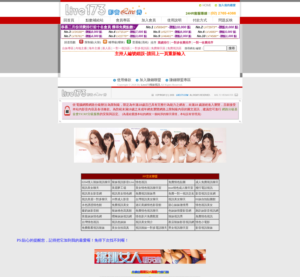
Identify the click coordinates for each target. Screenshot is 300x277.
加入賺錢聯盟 (150, 80)
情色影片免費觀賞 (147, 216)
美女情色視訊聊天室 (148, 188)
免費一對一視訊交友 (181, 193)
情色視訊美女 (204, 205)
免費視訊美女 (120, 205)
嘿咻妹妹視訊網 (122, 216)
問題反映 (225, 20)
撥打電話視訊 (204, 188)
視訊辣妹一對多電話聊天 (151, 227)
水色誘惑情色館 (92, 205)
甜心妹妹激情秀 (178, 205)
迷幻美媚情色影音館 (148, 205)
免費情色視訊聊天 (147, 210)
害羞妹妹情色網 (92, 216)
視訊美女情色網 (122, 193)
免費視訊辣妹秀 (146, 193)
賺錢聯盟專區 (180, 80)
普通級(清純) (140, 42)
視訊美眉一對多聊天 (95, 199)
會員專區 (123, 20)
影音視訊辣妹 (204, 227)
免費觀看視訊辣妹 (93, 227)
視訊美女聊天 (90, 188)
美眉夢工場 (119, 188)
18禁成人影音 (120, 199)
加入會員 (149, 20)
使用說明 (174, 20)
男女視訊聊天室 (178, 227)
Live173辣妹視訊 (150, 84)
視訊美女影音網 (92, 193)
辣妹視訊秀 (175, 216)
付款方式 (200, 20)
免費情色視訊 (204, 216)
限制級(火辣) (93, 42)
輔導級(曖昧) (116, 42)
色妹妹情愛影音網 (179, 210)
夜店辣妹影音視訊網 (181, 222)
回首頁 (69, 20)
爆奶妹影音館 (90, 210)
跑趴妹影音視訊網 (207, 210)
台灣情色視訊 (90, 222)
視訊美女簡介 (144, 222)
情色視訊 (141, 182)
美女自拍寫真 (120, 227)
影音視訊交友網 (206, 193)
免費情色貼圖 (177, 182)
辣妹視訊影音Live (123, 182)
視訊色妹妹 (119, 222)
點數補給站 (94, 20)
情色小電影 (203, 222)
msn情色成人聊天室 (180, 188)
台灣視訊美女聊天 (147, 199)
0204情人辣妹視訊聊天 (96, 182)
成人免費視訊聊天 (207, 182)
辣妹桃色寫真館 (122, 210)
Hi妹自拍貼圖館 (206, 199)
